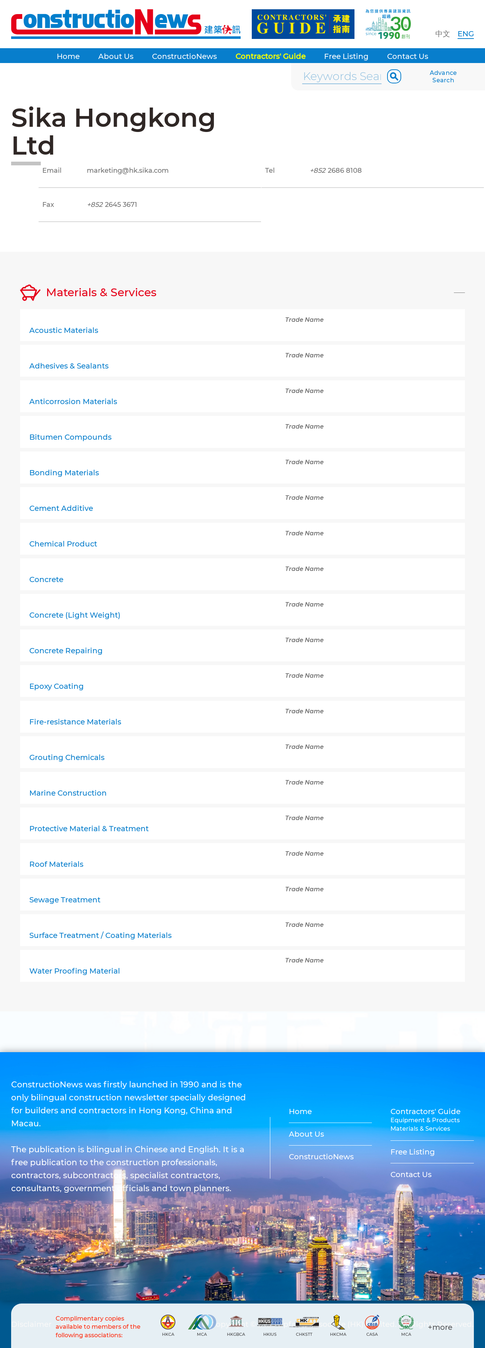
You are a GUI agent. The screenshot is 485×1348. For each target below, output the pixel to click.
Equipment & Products (425, 1120)
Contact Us (407, 56)
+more (440, 1327)
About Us (115, 56)
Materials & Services (420, 1128)
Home (68, 56)
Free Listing (346, 56)
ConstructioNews (184, 56)
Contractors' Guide (270, 56)
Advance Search (443, 76)
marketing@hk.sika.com (128, 170)
